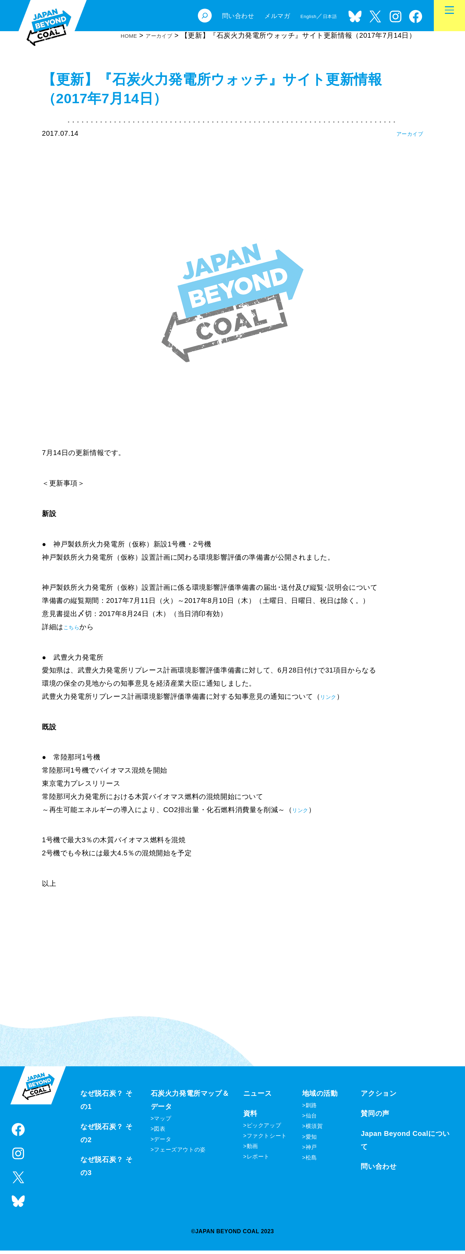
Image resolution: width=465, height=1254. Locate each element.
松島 (311, 1161)
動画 (252, 1150)
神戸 (311, 1151)
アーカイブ (405, 133)
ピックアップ (264, 1129)
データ (162, 1143)
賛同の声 (375, 1117)
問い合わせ (378, 1170)
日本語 (327, 15)
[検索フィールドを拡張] (194, 16)
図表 (159, 1132)
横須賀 (314, 1130)
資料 (250, 1117)
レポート (258, 1160)
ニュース (257, 1097)
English (300, 15)
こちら (74, 627)
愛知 (311, 1140)
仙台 (311, 1119)
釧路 (311, 1109)
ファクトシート (267, 1139)
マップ (162, 1122)
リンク (331, 696)
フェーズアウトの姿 (179, 1153)
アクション (378, 1097)
